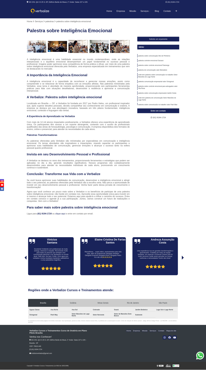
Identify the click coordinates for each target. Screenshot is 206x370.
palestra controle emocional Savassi (150, 61)
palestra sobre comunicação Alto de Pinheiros (154, 56)
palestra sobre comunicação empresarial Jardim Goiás (157, 96)
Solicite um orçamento (158, 39)
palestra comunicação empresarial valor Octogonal (156, 83)
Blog (157, 11)
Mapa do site (171, 331)
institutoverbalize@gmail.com (40, 354)
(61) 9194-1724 (172, 2)
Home (109, 11)
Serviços (145, 11)
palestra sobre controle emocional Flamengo (153, 66)
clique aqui (60, 214)
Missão (132, 11)
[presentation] (22, 268)
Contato (167, 11)
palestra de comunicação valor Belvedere (152, 71)
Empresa (121, 11)
